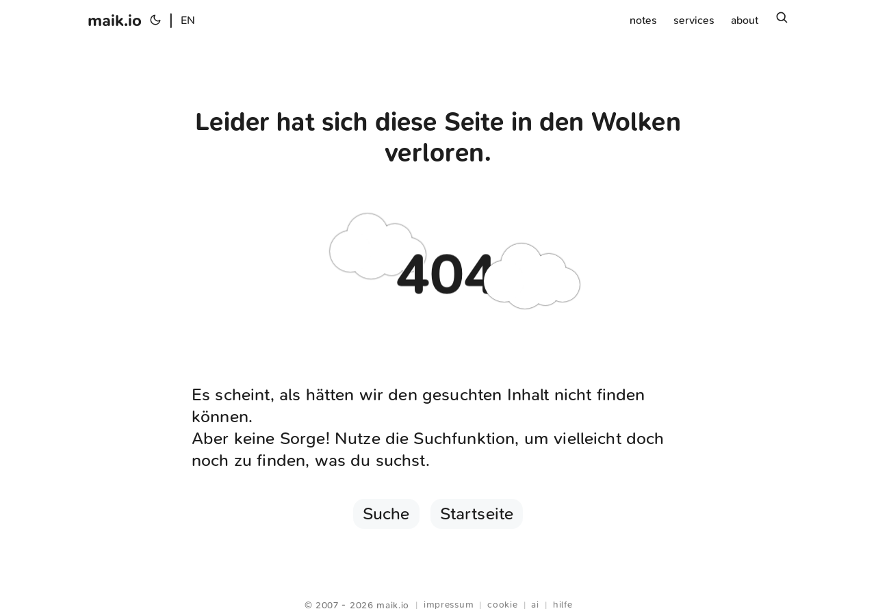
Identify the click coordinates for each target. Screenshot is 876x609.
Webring (438, 588)
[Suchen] (781, 20)
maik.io (115, 20)
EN (188, 20)
